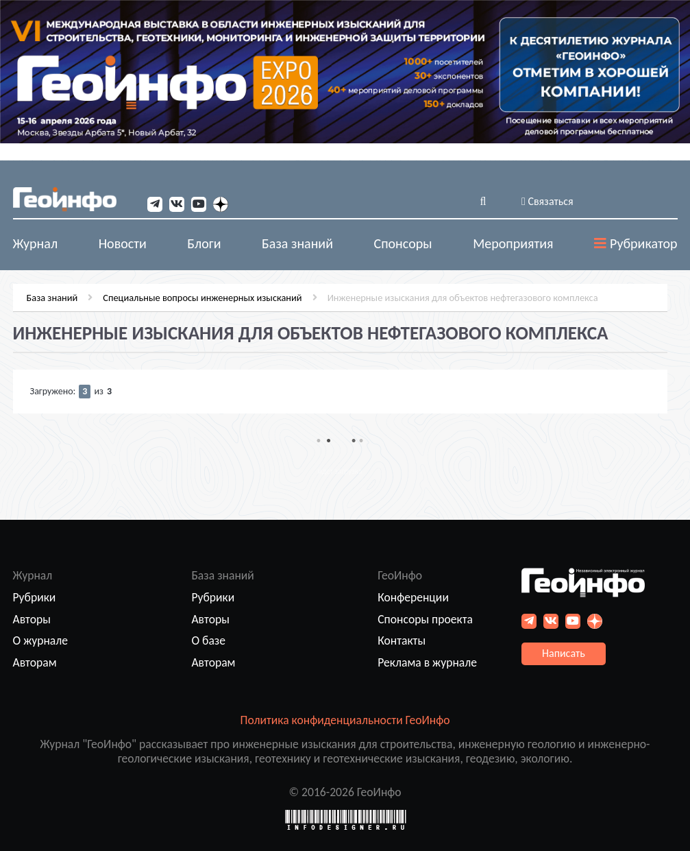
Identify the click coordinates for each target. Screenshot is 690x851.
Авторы (32, 619)
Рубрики (34, 597)
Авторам (35, 662)
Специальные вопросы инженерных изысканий (202, 297)
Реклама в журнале (427, 662)
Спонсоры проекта (425, 619)
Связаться (547, 201)
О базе (208, 640)
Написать (563, 653)
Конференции (413, 597)
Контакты (402, 640)
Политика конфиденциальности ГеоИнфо (345, 720)
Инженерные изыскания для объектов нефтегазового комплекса (463, 297)
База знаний (52, 297)
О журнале (41, 640)
